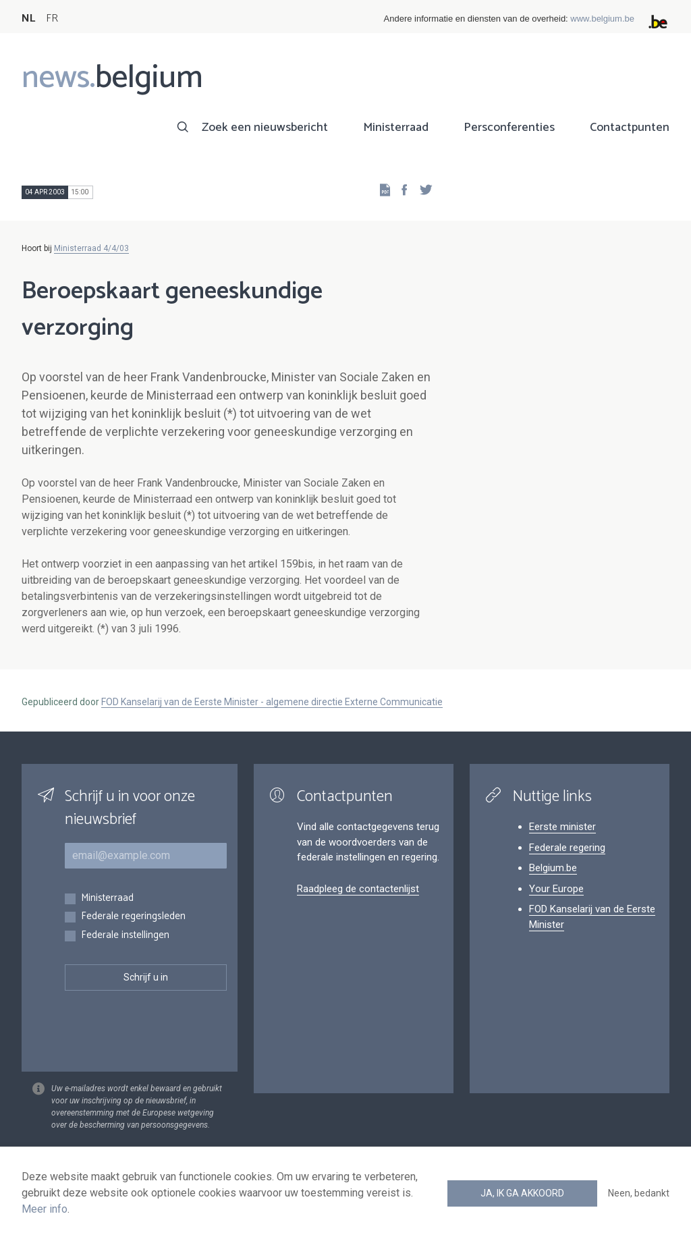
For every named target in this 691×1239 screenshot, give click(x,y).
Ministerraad (396, 127)
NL (28, 18)
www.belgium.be (602, 18)
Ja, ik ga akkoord (522, 1193)
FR (52, 18)
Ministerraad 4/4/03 (91, 248)
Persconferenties (509, 127)
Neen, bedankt (638, 1193)
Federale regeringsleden (133, 917)
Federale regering (567, 848)
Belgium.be (553, 868)
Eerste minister (562, 827)
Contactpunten (629, 127)
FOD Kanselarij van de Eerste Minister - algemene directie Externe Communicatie (272, 701)
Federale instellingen (125, 935)
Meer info (44, 1209)
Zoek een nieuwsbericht (265, 127)
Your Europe (556, 889)
